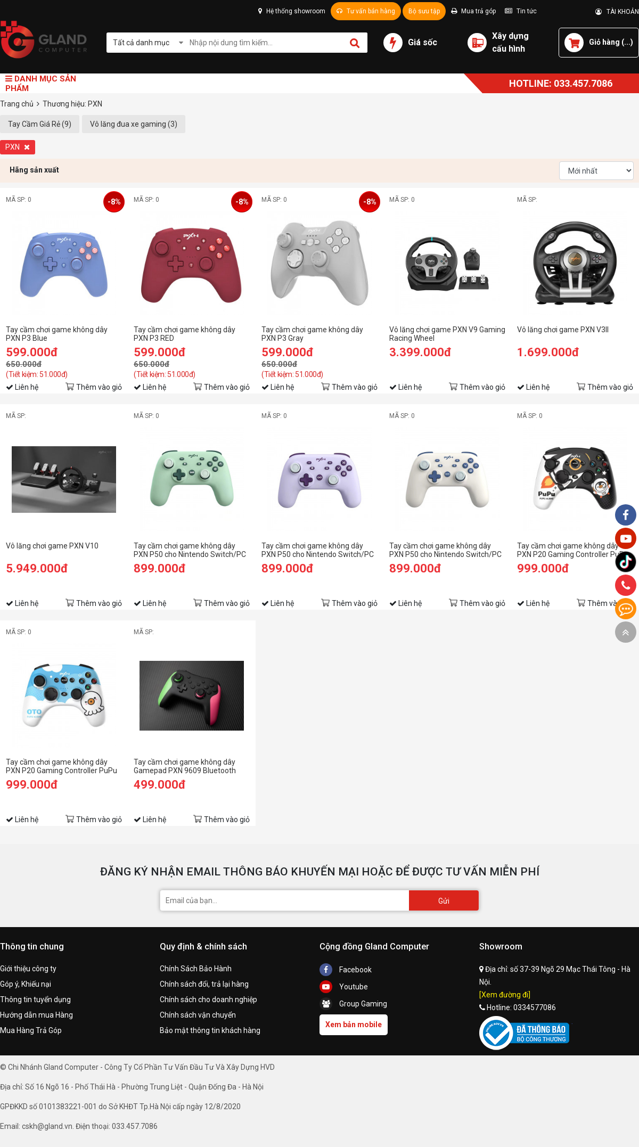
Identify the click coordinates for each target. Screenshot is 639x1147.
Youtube (344, 986)
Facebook (346, 969)
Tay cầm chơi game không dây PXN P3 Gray (312, 333)
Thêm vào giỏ (99, 387)
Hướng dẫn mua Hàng (36, 1015)
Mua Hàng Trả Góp (31, 1030)
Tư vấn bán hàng (366, 11)
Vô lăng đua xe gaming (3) (133, 124)
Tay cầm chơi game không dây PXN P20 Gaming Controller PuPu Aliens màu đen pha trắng (572, 550)
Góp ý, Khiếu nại (25, 984)
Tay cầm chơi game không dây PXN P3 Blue (57, 333)
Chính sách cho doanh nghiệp (208, 999)
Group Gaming (353, 1003)
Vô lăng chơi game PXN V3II (563, 329)
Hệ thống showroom (291, 11)
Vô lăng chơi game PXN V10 (52, 546)
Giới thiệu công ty (28, 968)
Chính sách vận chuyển (198, 1015)
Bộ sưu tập (424, 11)
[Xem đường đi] (504, 994)
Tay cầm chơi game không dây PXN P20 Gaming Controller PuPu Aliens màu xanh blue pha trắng (61, 766)
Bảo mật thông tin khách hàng (210, 1030)
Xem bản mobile (353, 1024)
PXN (17, 147)
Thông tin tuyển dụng (35, 999)
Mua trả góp (473, 11)
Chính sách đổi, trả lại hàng (204, 984)
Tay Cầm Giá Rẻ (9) (39, 124)
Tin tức (521, 11)
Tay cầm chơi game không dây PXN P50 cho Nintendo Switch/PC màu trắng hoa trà (445, 550)
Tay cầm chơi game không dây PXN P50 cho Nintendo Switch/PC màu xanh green (190, 550)
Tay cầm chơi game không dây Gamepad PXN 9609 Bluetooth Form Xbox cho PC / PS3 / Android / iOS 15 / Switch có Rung (191, 766)
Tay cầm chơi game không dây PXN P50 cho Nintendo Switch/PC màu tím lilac (317, 550)
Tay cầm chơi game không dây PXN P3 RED (184, 333)
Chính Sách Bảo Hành (196, 968)
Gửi (443, 901)
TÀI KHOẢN (617, 11)
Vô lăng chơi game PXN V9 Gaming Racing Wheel (447, 333)
